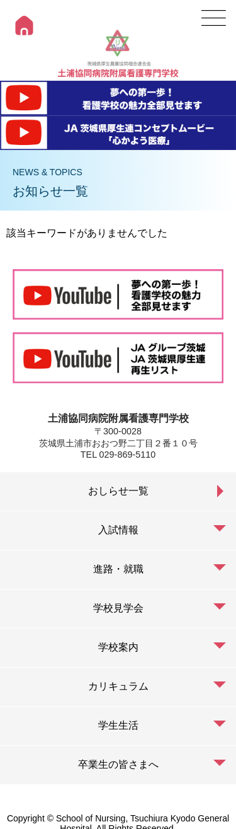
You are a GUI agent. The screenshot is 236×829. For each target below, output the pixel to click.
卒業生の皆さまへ (118, 764)
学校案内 (118, 647)
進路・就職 (118, 569)
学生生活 (118, 725)
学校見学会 (118, 608)
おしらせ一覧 (118, 490)
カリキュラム (118, 686)
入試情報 (118, 530)
